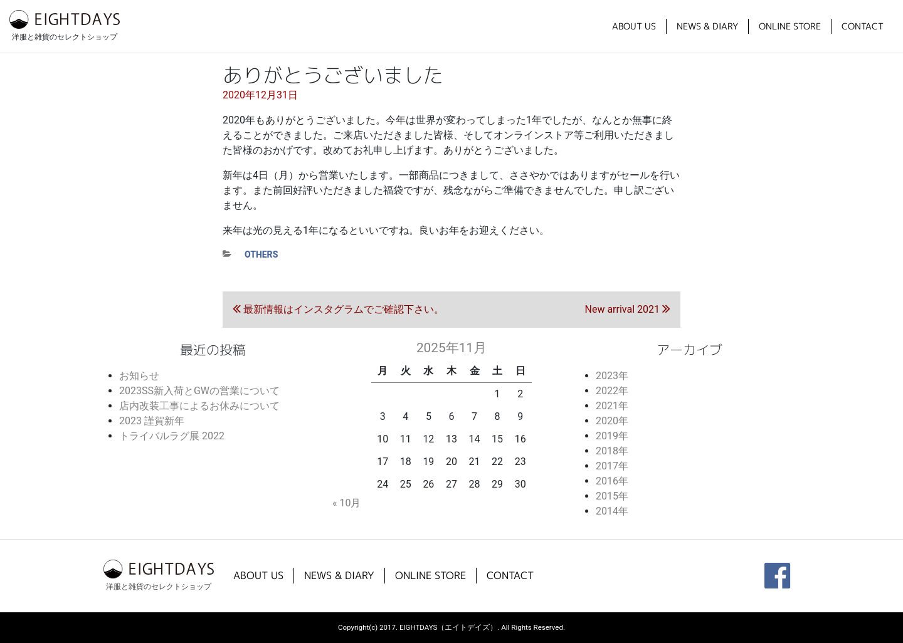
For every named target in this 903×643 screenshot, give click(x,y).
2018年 (612, 451)
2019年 (612, 436)
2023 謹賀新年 (151, 421)
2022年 (612, 391)
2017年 (612, 466)
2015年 (612, 496)
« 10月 (346, 503)
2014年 (612, 511)
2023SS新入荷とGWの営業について (199, 391)
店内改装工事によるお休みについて (199, 406)
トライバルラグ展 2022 (171, 436)
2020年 (612, 421)
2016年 (612, 481)
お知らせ (139, 376)
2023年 (612, 376)
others (261, 254)
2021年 (612, 406)
